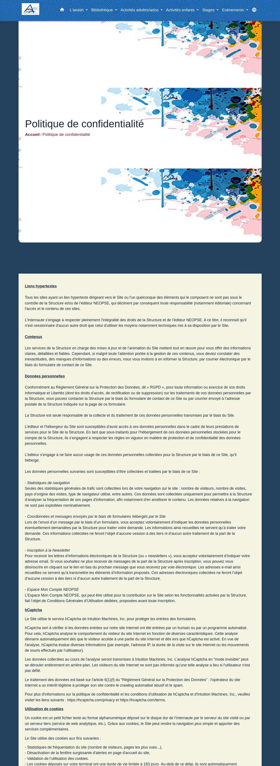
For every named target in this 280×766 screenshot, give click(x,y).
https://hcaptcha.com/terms (142, 700)
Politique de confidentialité (66, 134)
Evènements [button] (233, 10)
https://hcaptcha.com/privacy (91, 700)
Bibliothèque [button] (102, 10)
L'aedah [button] (77, 10)
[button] (62, 10)
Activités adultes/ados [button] (140, 10)
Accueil (32, 134)
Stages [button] (208, 10)
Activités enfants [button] (181, 10)
